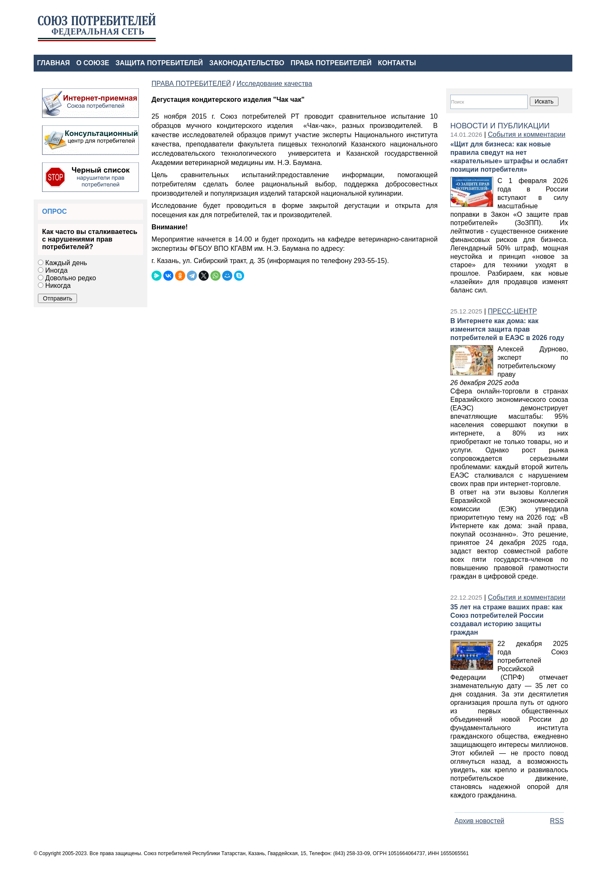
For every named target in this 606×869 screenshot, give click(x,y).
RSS (557, 820)
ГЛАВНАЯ (53, 62)
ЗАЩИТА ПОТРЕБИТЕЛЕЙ (159, 62)
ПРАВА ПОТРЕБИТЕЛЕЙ (331, 62)
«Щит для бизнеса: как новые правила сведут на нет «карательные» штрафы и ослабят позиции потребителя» (509, 157)
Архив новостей (479, 820)
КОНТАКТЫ (397, 62)
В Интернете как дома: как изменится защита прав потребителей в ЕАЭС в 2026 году (507, 329)
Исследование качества (274, 83)
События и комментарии (526, 134)
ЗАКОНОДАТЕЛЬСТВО (246, 62)
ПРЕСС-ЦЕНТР (512, 311)
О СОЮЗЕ (92, 62)
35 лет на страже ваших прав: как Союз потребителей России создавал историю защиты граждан (506, 619)
